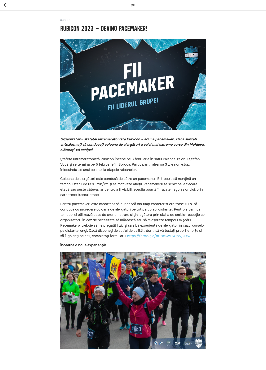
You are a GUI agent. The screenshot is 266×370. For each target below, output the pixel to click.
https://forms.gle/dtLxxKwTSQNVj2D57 (159, 236)
